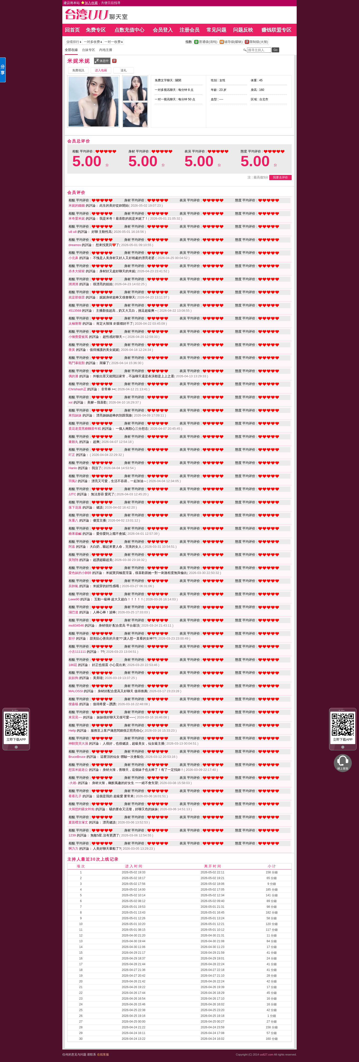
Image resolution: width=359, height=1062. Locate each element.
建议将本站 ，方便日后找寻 (92, 3)
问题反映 (243, 30)
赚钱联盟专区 (276, 30)
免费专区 (96, 30)
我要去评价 (280, 177)
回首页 (72, 30)
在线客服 (103, 1054)
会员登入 (163, 30)
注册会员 (189, 30)
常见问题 (216, 30)
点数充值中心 (129, 30)
